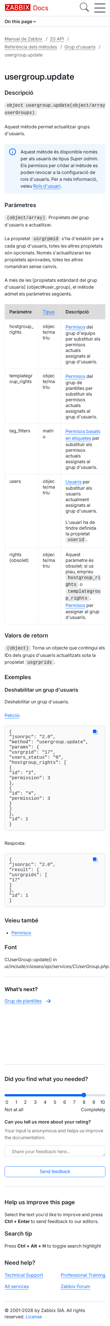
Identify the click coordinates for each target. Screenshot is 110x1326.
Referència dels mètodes (31, 47)
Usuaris (74, 479)
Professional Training (83, 1275)
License (34, 1316)
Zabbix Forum (75, 1286)
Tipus (48, 309)
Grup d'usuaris (79, 47)
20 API (57, 39)
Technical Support (24, 1275)
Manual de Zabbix (23, 39)
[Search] (84, 8)
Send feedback (55, 1171)
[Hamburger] (99, 8)
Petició (12, 712)
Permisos (75, 324)
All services (17, 1286)
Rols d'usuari (46, 185)
